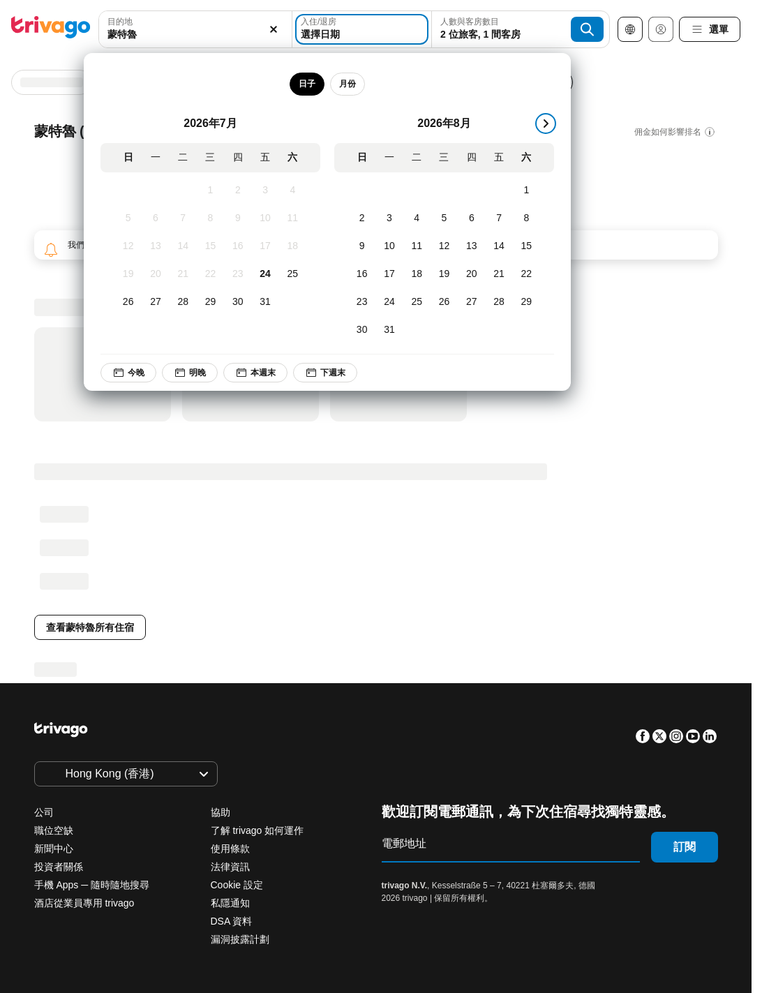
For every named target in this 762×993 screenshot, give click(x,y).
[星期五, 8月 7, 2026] (498, 218)
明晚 (190, 372)
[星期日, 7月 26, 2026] (128, 302)
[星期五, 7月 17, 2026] (264, 246)
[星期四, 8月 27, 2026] (471, 302)
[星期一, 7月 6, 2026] (155, 218)
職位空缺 (53, 830)
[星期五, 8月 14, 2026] (498, 246)
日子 (307, 84)
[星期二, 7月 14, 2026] (183, 246)
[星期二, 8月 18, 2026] (417, 274)
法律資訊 (230, 866)
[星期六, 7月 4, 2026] (292, 190)
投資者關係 (58, 866)
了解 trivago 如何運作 (257, 830)
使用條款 (230, 848)
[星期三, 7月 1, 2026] (210, 190)
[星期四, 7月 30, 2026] (237, 302)
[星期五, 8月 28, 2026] (498, 302)
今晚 (128, 372)
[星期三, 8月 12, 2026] (444, 246)
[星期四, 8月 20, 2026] (471, 274)
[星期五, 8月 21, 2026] (498, 274)
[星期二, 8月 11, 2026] (417, 246)
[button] (195, 29)
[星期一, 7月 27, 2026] (155, 302)
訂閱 (684, 847)
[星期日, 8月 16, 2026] (361, 274)
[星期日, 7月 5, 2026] (128, 218)
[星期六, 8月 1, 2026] (526, 190)
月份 (347, 84)
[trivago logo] (51, 29)
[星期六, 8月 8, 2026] (526, 218)
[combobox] (195, 29)
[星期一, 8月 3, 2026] (389, 218)
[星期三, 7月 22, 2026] (210, 274)
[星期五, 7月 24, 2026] (264, 274)
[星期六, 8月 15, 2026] (526, 246)
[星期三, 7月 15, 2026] (210, 246)
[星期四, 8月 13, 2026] (471, 246)
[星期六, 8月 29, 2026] (526, 302)
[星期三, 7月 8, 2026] (210, 218)
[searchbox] (195, 34)
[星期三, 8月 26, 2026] (444, 302)
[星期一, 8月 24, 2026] (389, 302)
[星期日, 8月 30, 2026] (361, 330)
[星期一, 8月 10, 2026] (389, 246)
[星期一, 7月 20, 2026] (155, 274)
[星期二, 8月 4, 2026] (417, 218)
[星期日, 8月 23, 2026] (361, 302)
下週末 (325, 372)
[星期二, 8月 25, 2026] (417, 302)
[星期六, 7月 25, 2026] (292, 274)
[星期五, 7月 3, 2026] (264, 190)
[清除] (273, 29)
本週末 (255, 372)
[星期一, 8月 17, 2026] (389, 274)
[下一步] (545, 123)
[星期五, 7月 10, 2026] (264, 218)
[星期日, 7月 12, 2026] (128, 246)
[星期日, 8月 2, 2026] (361, 218)
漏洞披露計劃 (240, 939)
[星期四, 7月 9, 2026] (237, 218)
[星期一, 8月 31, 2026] (389, 330)
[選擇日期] (361, 29)
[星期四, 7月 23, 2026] (237, 274)
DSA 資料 (232, 921)
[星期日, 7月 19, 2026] (128, 274)
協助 (220, 812)
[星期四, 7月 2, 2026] (237, 190)
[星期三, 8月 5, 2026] (444, 218)
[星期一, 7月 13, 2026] (155, 246)
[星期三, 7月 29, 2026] (210, 302)
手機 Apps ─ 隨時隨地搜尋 (92, 884)
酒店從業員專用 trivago (84, 903)
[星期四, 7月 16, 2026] (237, 246)
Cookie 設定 (238, 884)
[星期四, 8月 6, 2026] (471, 218)
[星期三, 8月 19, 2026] (444, 274)
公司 (44, 812)
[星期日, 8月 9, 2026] (361, 246)
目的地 (120, 22)
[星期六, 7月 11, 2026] (292, 218)
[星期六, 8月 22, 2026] (526, 274)
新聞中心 (53, 848)
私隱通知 (230, 903)
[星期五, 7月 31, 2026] (264, 302)
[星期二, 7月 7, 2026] (183, 218)
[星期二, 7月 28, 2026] (183, 302)
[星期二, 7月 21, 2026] (183, 274)
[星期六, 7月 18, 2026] (292, 246)
